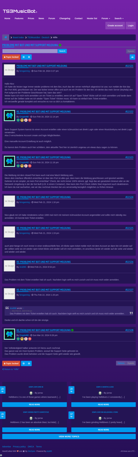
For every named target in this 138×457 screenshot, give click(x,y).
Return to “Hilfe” (10, 369)
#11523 (129, 157)
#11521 (129, 65)
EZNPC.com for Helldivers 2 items (105, 412)
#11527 (129, 289)
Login (131, 25)
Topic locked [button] (11, 57)
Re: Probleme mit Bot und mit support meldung (44, 111)
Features (19, 18)
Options (121, 363)
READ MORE (34, 405)
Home (7, 18)
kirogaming (25, 71)
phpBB (49, 451)
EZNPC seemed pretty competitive (36, 412)
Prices (31, 18)
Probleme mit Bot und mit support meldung (30, 45)
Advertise (6, 446)
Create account (115, 25)
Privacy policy (19, 446)
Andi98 (22, 267)
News (41, 18)
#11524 (129, 197)
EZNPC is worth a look (105, 387)
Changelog (64, 18)
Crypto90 (24, 117)
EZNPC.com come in (36, 387)
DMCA (31, 446)
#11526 (129, 261)
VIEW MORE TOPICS (69, 436)
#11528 (129, 330)
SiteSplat (31, 451)
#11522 (129, 111)
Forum (52, 18)
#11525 (129, 228)
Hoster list (92, 18)
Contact (78, 18)
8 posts (131, 51)
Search (119, 18)
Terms (39, 446)
